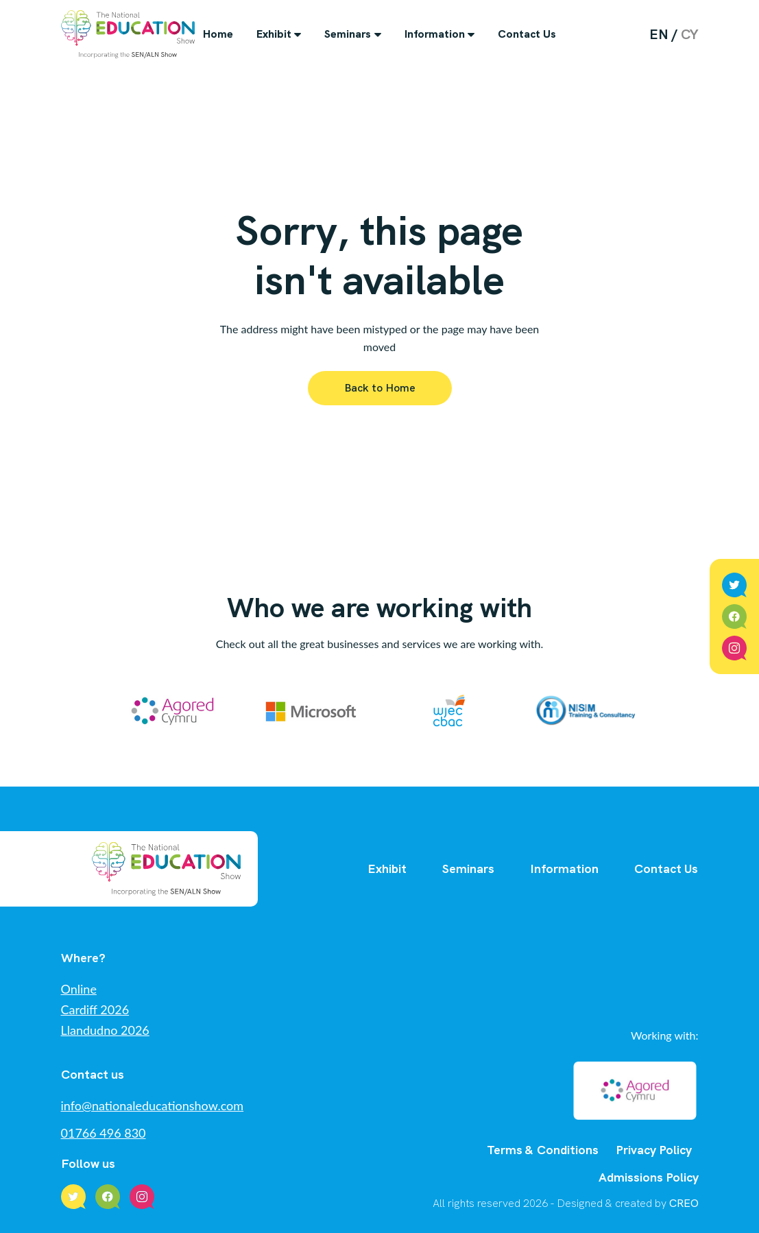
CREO (684, 1203)
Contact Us (527, 34)
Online (79, 988)
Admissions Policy (649, 1177)
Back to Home (379, 388)
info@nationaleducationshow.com (152, 1105)
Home (218, 34)
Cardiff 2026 (95, 1009)
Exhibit (273, 34)
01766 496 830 (103, 1132)
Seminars (347, 34)
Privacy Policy (654, 1150)
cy (690, 34)
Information (435, 34)
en (658, 34)
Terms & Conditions (543, 1150)
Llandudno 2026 (105, 1030)
